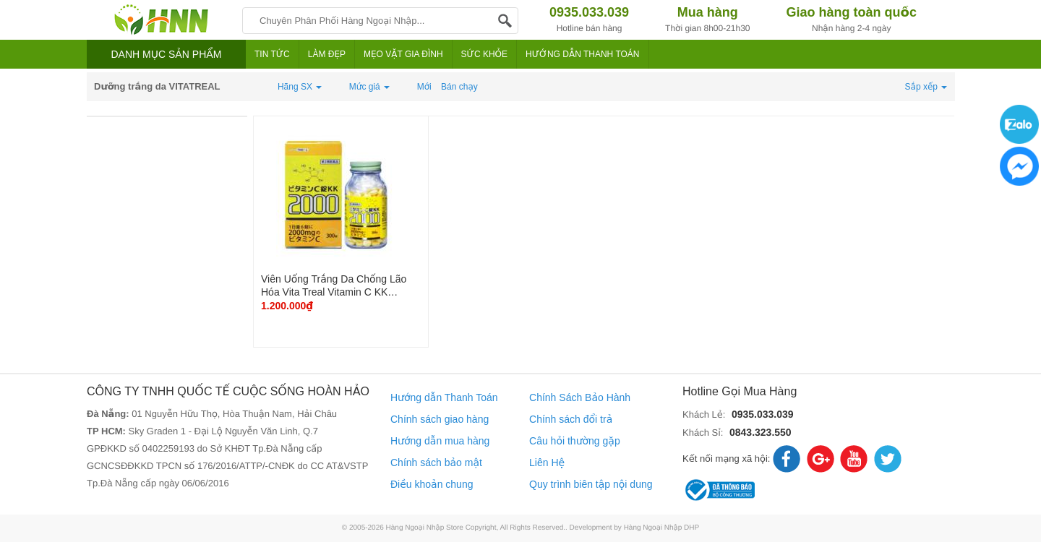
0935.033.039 (763, 414)
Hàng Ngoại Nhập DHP (662, 528)
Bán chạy (459, 87)
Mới (424, 87)
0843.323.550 (760, 432)
